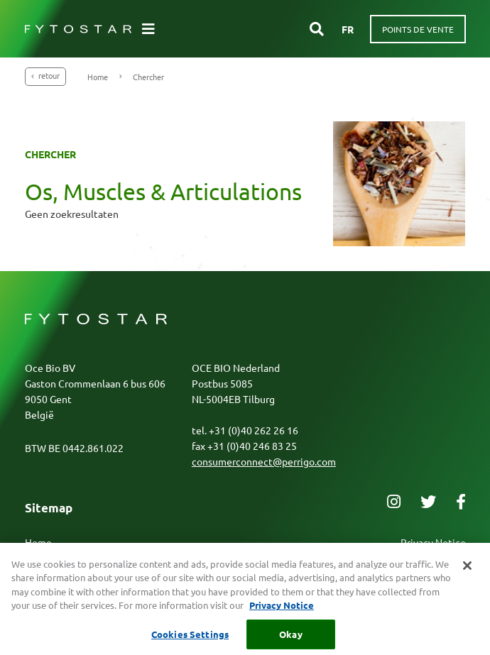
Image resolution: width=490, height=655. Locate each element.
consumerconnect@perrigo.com (264, 461)
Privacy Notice (433, 542)
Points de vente (418, 29)
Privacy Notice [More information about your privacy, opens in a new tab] (281, 612)
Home (97, 76)
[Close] (467, 572)
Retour (45, 75)
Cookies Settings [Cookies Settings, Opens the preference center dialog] (190, 640)
